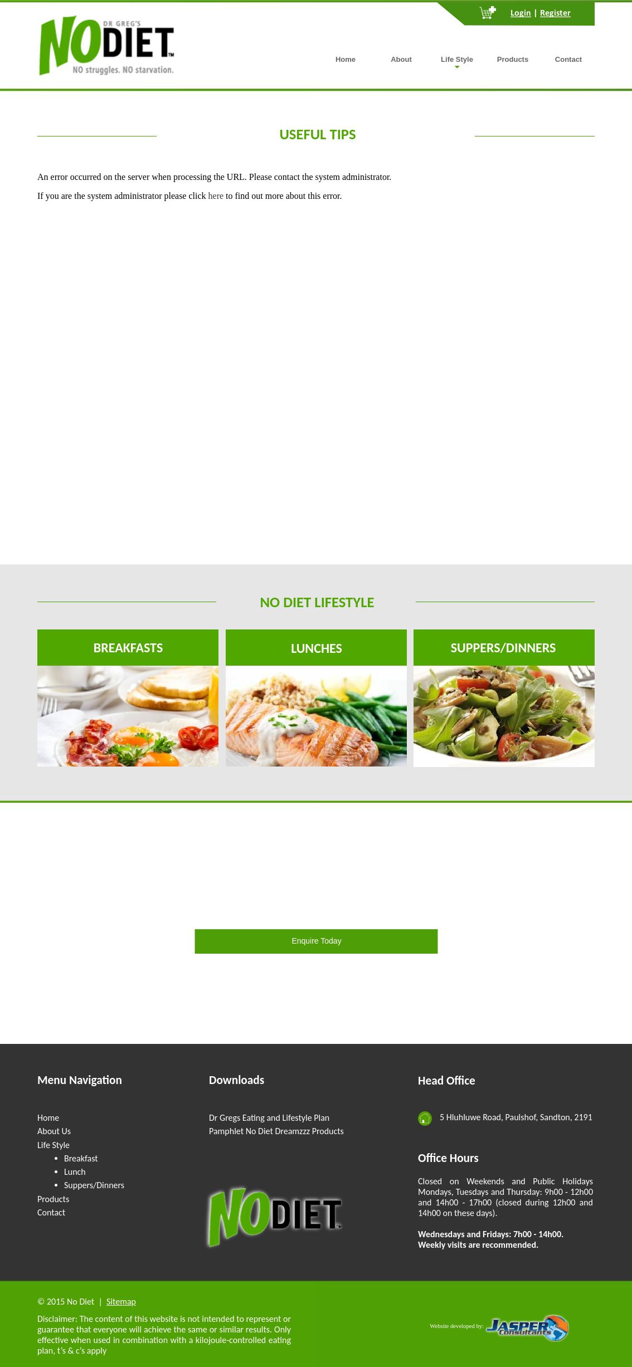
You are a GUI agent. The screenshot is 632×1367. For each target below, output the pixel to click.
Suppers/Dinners (94, 1185)
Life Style (53, 1145)
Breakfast (81, 1158)
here (216, 196)
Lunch (75, 1171)
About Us (54, 1131)
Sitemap (121, 1301)
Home (48, 1117)
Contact (51, 1212)
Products (53, 1199)
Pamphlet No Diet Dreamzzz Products (276, 1131)
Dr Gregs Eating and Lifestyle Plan (269, 1117)
